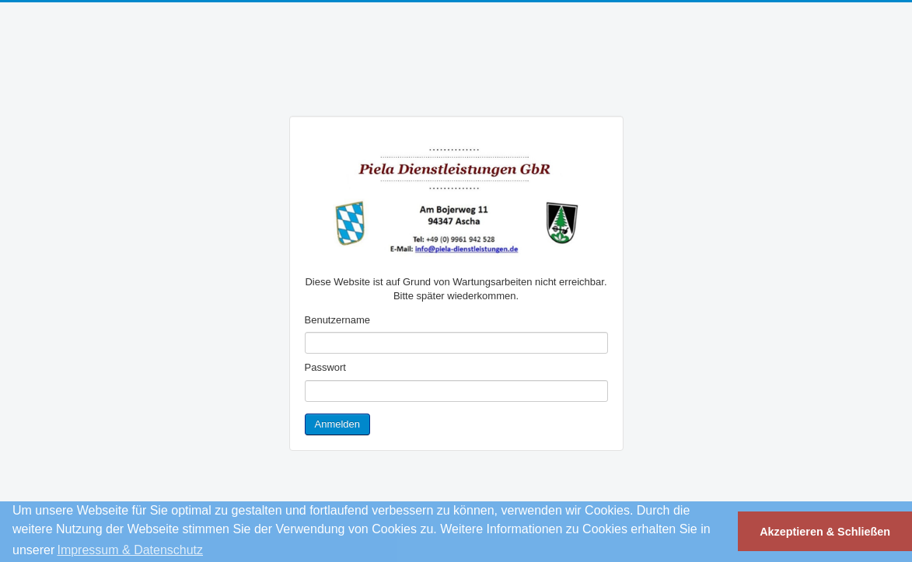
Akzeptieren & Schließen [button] (825, 531)
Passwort (325, 367)
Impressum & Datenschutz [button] (130, 550)
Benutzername (338, 320)
